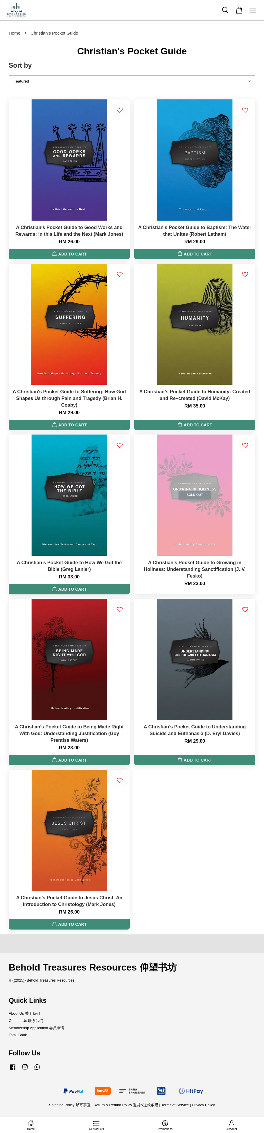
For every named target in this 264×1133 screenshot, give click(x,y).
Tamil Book (18, 1035)
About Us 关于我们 (24, 1013)
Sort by (20, 65)
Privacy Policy (203, 1105)
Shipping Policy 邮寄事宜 (70, 1105)
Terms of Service (175, 1105)
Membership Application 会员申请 (36, 1028)
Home (14, 33)
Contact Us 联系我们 (26, 1020)
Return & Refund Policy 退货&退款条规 (126, 1105)
